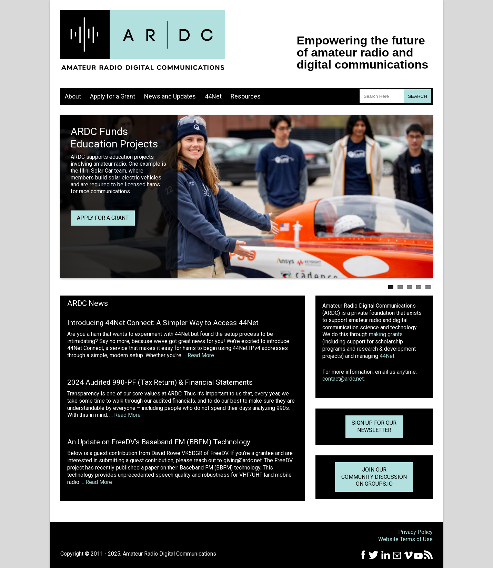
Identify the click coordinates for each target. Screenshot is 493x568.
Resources (246, 96)
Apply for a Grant (112, 96)
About (73, 96)
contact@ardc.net (343, 378)
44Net (213, 96)
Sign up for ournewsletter (374, 426)
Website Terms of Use (405, 539)
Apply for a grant (103, 218)
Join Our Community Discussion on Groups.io (374, 476)
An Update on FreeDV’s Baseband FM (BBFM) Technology (158, 442)
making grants (386, 334)
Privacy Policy (415, 532)
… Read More (198, 355)
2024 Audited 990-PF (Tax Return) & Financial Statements (160, 382)
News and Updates (170, 96)
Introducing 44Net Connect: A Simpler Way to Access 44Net (163, 323)
